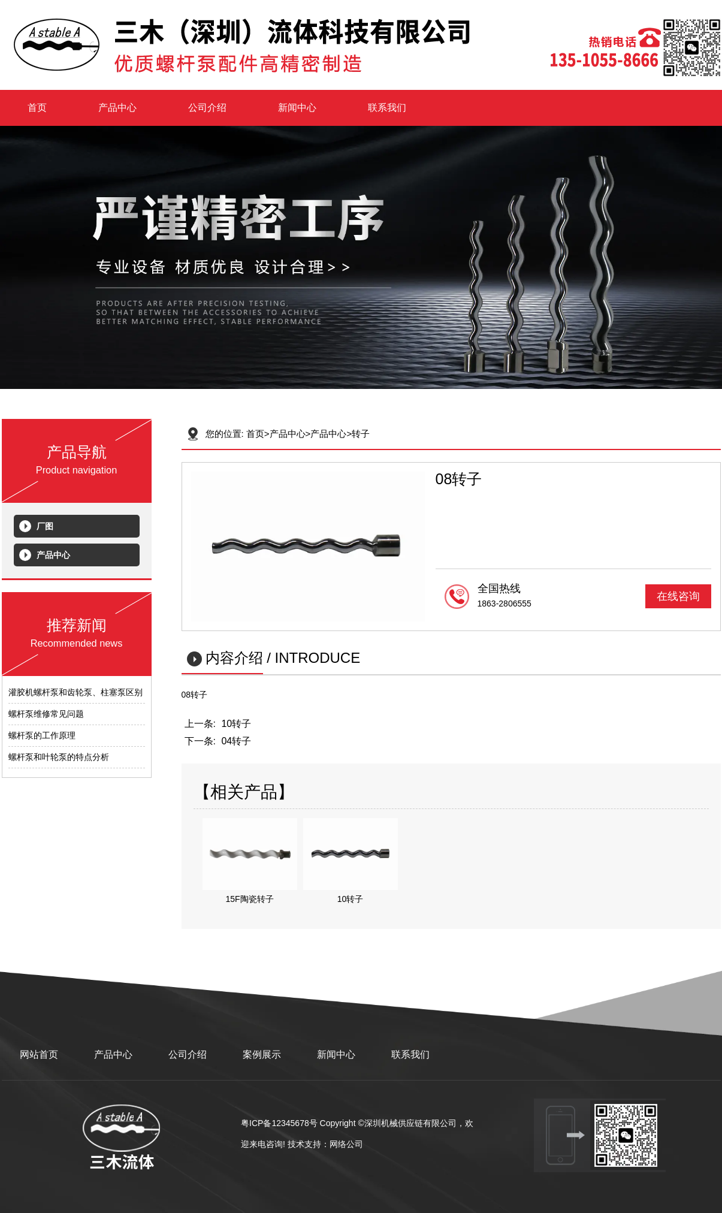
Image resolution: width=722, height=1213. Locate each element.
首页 (37, 107)
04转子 (236, 741)
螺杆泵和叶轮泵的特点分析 (58, 757)
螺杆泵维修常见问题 (46, 714)
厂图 (45, 526)
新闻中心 (297, 107)
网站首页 (39, 1054)
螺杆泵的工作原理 (41, 735)
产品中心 (117, 107)
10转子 (236, 724)
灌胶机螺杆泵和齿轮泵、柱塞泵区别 (75, 692)
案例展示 (262, 1054)
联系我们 (387, 107)
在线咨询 (678, 596)
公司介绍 (207, 107)
